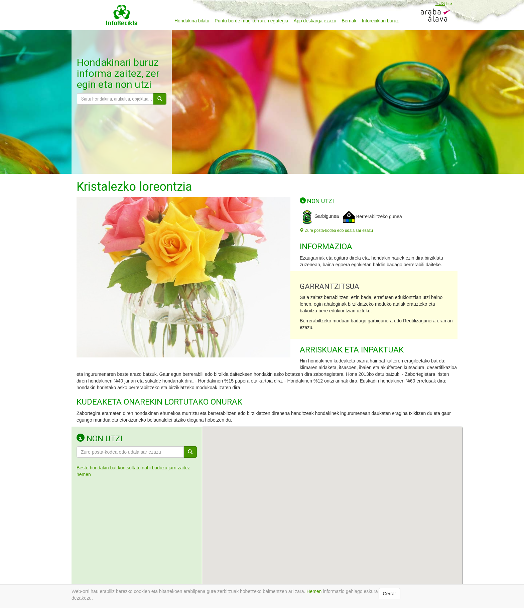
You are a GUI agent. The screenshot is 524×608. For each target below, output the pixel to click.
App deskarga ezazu (315, 20)
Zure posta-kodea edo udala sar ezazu (336, 230)
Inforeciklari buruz (380, 20)
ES (449, 3)
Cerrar (389, 593)
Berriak (349, 20)
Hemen (313, 591)
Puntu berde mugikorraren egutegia (251, 20)
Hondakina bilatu (191, 20)
